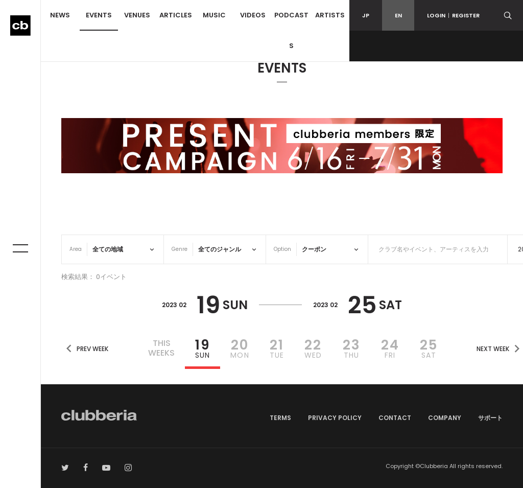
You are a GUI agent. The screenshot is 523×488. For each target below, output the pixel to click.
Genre (179, 249)
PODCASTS (291, 30)
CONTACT (394, 417)
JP (365, 15)
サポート (490, 417)
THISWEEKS (161, 348)
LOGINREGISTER (453, 15)
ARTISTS (330, 15)
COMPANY (444, 417)
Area (75, 249)
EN (398, 15)
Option (282, 249)
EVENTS (99, 15)
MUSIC (214, 15)
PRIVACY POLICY (335, 417)
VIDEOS (253, 15)
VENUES (137, 15)
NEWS (60, 15)
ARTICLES (175, 15)
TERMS (280, 417)
